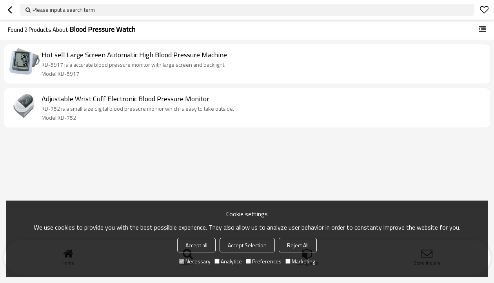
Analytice (228, 261)
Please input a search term (64, 9)
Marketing (300, 261)
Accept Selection (247, 245)
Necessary (195, 261)
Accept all (196, 245)
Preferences (264, 261)
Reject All (298, 245)
